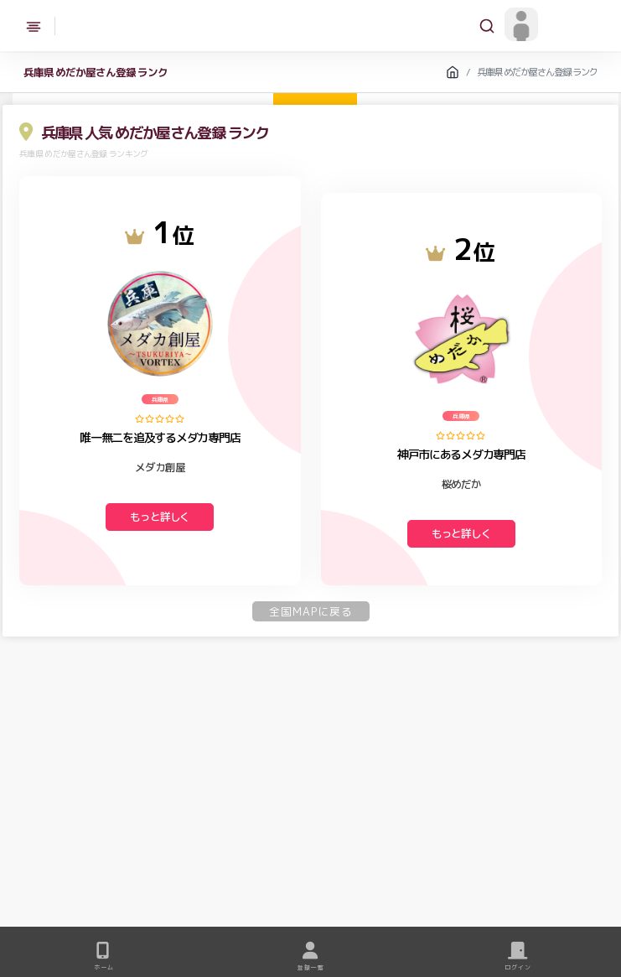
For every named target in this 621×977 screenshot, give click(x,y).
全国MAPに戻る (311, 611)
